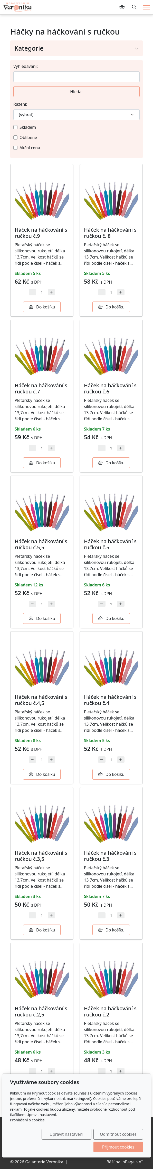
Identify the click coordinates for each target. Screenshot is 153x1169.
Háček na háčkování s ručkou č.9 (41, 232)
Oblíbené (28, 137)
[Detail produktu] (42, 195)
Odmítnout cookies (118, 1134)
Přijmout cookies (118, 1147)
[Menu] (146, 7)
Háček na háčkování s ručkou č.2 (110, 1011)
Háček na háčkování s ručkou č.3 (110, 855)
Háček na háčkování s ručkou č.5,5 (41, 544)
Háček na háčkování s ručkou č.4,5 (41, 699)
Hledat (76, 91)
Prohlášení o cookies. (27, 1120)
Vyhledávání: (25, 66)
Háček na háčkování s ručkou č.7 (41, 388)
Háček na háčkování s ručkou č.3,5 (41, 855)
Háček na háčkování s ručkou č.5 (110, 544)
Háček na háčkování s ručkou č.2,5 (41, 1011)
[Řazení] (76, 114)
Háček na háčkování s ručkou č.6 (110, 388)
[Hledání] (134, 7)
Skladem (28, 127)
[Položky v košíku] (122, 7)
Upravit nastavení (67, 1134)
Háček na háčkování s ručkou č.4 (110, 699)
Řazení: (20, 104)
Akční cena (30, 148)
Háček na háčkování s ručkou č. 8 (110, 232)
